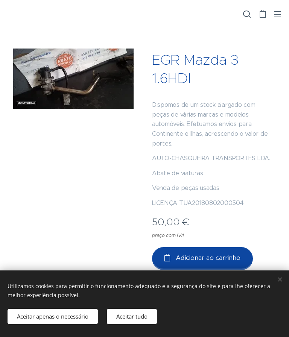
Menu (277, 14)
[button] (247, 14)
